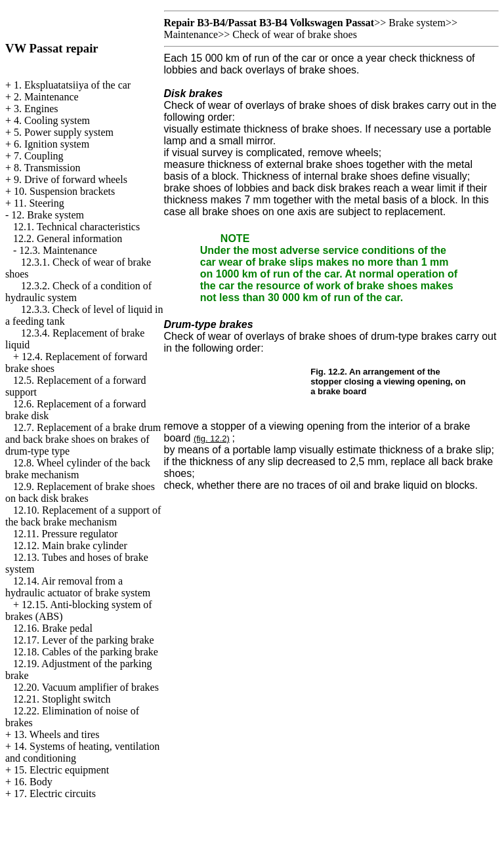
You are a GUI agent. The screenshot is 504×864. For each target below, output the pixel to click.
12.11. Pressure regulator (65, 533)
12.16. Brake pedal (53, 628)
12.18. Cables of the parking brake (85, 651)
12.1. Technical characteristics (76, 226)
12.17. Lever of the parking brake (83, 640)
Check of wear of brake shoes (294, 34)
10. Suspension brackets (64, 191)
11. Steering (39, 203)
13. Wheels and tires (56, 734)
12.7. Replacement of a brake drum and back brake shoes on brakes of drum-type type (83, 439)
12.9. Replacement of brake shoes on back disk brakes (80, 492)
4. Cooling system (52, 120)
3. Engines (36, 108)
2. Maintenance (46, 96)
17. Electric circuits (55, 793)
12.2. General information (67, 238)
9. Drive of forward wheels (70, 179)
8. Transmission (47, 167)
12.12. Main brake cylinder (70, 545)
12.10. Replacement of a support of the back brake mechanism (83, 515)
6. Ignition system (51, 144)
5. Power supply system (64, 132)
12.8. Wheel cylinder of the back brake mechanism (77, 468)
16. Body (33, 781)
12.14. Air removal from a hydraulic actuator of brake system (77, 586)
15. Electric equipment (61, 769)
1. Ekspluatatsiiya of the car (72, 85)
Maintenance (191, 34)
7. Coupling (39, 155)
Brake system (417, 22)
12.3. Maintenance (58, 250)
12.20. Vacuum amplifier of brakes (86, 687)
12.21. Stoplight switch (61, 699)
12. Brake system (47, 214)
